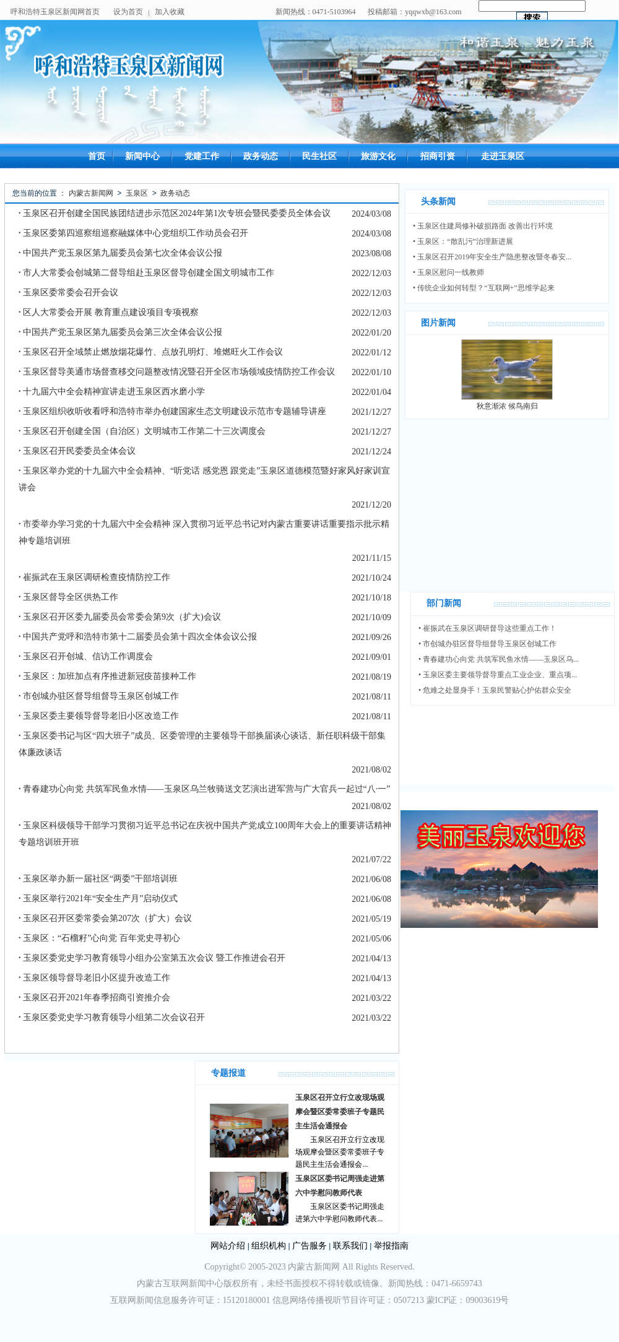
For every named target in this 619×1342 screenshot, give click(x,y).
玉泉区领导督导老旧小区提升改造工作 (94, 977)
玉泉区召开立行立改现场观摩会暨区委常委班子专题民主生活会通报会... (339, 1152)
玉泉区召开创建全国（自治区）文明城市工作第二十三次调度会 (142, 431)
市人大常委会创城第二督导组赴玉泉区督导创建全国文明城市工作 (146, 272)
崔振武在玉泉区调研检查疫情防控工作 (94, 577)
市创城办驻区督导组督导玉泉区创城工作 (99, 696)
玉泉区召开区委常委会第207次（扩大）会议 (105, 918)
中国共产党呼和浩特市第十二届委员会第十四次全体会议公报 (138, 636)
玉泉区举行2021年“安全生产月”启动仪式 (98, 898)
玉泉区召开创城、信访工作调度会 (86, 656)
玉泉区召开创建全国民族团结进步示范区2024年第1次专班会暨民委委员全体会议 (175, 213)
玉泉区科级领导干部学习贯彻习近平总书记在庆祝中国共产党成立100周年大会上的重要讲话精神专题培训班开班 (205, 834)
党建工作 (201, 156)
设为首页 (128, 11)
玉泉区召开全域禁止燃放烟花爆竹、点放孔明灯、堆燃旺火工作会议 (151, 352)
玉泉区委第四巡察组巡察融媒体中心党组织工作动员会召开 (133, 233)
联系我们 (350, 1245)
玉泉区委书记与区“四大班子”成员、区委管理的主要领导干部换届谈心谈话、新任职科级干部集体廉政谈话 (202, 744)
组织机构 (268, 1245)
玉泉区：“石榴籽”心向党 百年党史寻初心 (99, 938)
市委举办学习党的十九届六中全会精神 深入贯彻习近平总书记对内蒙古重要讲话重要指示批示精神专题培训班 (204, 532)
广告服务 (309, 1245)
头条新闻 (438, 201)
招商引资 (437, 156)
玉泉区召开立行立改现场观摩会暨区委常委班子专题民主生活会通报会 (339, 1111)
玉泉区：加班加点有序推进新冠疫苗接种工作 (107, 676)
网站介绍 (227, 1245)
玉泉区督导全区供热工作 (68, 597)
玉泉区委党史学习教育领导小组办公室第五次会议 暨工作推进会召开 (152, 958)
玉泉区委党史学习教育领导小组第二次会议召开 (112, 1017)
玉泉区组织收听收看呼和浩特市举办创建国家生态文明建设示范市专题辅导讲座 (172, 411)
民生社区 (319, 156)
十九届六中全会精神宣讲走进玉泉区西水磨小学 (112, 391)
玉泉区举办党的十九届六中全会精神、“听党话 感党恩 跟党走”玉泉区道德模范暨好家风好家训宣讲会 (204, 479)
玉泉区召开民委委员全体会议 (77, 451)
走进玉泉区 (502, 156)
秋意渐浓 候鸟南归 (507, 406)
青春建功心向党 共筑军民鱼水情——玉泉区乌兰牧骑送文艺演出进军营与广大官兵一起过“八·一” (204, 789)
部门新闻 (443, 603)
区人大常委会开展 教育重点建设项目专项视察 (109, 312)
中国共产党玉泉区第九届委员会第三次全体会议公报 (120, 332)
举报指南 (391, 1245)
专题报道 (228, 1073)
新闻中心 (142, 156)
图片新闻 (438, 322)
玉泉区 (137, 193)
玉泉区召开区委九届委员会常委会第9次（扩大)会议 (120, 616)
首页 (96, 156)
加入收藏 (169, 11)
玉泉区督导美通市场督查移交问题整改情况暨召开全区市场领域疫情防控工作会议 (177, 371)
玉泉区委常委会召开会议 (68, 292)
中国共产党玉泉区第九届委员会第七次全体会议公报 (120, 253)
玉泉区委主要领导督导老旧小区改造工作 (99, 716)
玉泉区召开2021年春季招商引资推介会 (94, 997)
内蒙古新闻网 (91, 193)
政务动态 (260, 156)
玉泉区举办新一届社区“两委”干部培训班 (98, 878)
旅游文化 (378, 156)
